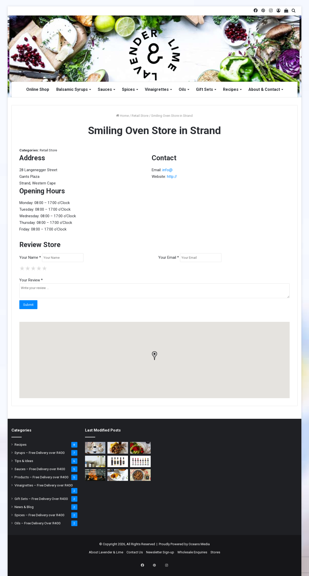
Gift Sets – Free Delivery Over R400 (41, 499)
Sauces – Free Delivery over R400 (40, 469)
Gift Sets (204, 89)
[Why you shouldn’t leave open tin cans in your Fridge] (95, 461)
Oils (182, 89)
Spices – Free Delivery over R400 (39, 515)
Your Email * (168, 257)
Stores (215, 552)
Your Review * (31, 280)
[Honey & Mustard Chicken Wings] (117, 448)
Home (122, 116)
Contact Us (135, 552)
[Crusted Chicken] (140, 475)
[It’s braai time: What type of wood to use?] (95, 475)
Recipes (230, 89)
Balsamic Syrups (72, 89)
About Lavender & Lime (106, 552)
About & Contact (264, 89)
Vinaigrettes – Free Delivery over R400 (44, 485)
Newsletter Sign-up (160, 552)
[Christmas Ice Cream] (95, 448)
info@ (167, 170)
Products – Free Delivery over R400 (41, 477)
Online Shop (37, 89)
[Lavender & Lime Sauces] (117, 461)
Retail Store (140, 116)
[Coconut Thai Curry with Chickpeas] (117, 475)
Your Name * (30, 257)
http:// (172, 176)
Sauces (105, 89)
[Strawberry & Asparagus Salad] (140, 448)
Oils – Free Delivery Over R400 (38, 523)
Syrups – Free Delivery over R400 (40, 453)
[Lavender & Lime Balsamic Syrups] (140, 461)
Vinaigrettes (157, 89)
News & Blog (24, 507)
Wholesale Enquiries (192, 552)
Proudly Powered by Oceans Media (184, 544)
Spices (128, 89)
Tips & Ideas (24, 461)
